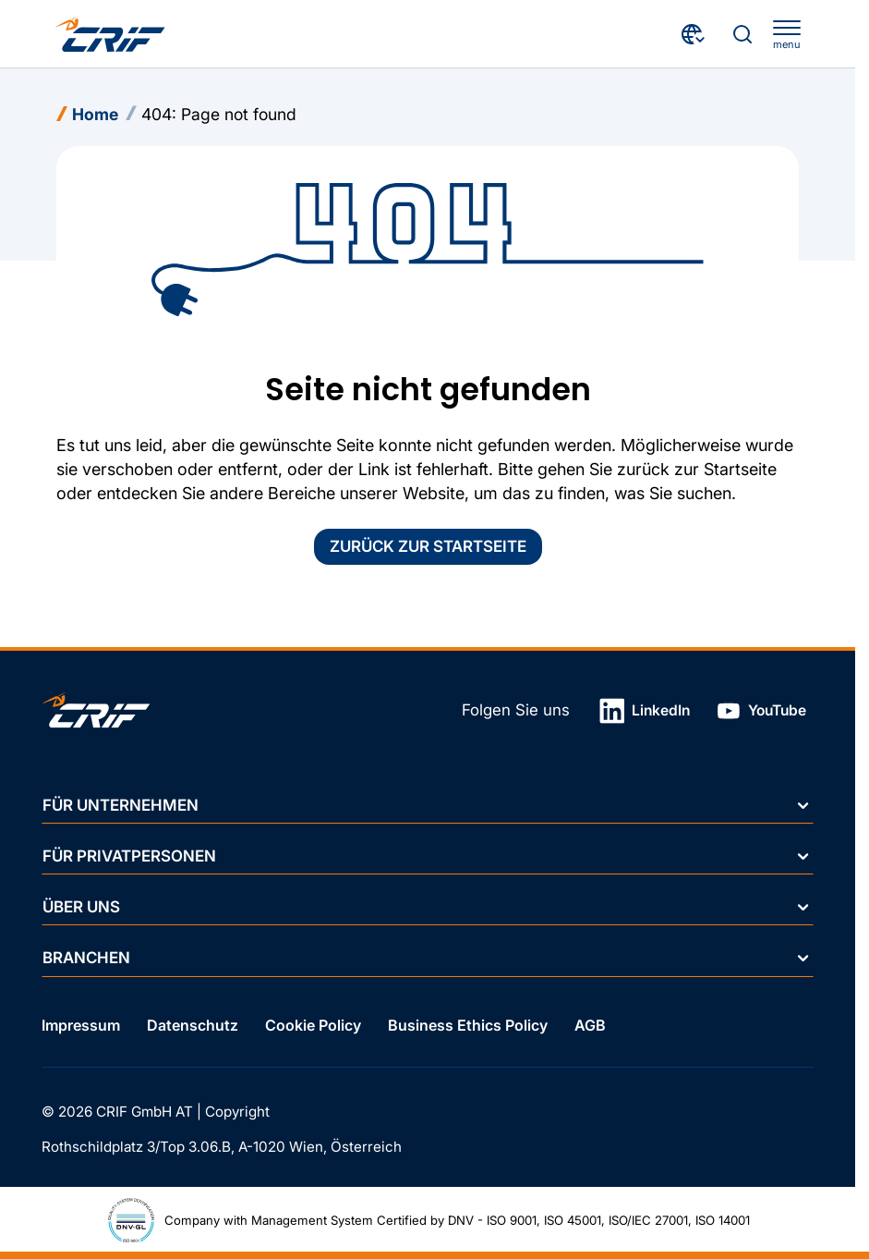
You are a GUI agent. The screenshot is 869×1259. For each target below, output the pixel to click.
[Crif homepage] (109, 34)
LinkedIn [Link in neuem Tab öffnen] (645, 711)
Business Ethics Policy (468, 1025)
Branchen (427, 957)
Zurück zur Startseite (428, 546)
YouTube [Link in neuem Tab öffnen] (761, 711)
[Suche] (742, 34)
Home (95, 114)
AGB (590, 1025)
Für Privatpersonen (427, 856)
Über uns (427, 907)
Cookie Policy (313, 1025)
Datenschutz (192, 1025)
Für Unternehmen (427, 804)
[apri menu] (787, 35)
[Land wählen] (694, 34)
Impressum (81, 1025)
